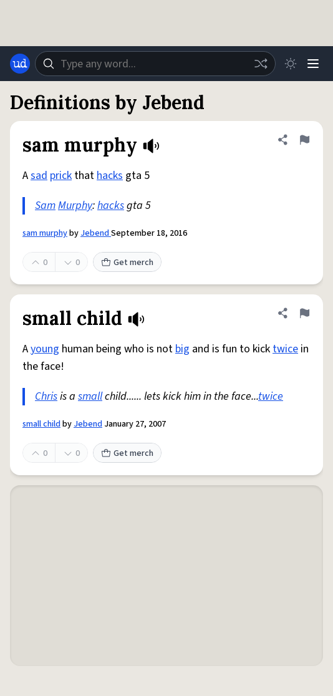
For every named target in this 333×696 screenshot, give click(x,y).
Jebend (95, 233)
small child (41, 424)
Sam (45, 205)
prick (61, 175)
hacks (110, 175)
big (182, 349)
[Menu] (313, 64)
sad (39, 175)
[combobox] (155, 63)
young (45, 349)
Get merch (127, 262)
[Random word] (260, 63)
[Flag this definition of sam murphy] (304, 140)
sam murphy (44, 233)
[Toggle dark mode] (291, 64)
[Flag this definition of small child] (304, 313)
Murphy (75, 205)
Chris (46, 396)
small (90, 396)
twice (285, 349)
